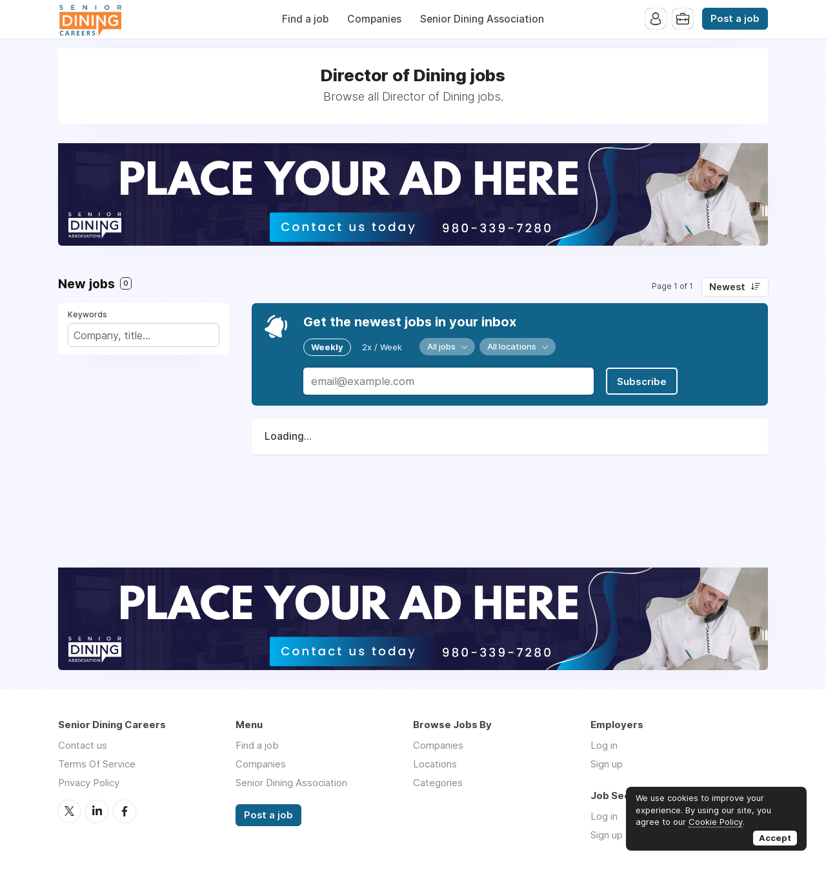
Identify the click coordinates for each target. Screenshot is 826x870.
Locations (435, 764)
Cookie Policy (716, 821)
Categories (438, 782)
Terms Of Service (97, 764)
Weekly (327, 347)
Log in (604, 745)
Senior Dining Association (482, 19)
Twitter (69, 811)
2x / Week (382, 347)
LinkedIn (97, 811)
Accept (775, 838)
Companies (374, 19)
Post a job (735, 19)
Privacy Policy (88, 782)
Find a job (305, 19)
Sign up (606, 764)
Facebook (125, 811)
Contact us (82, 745)
